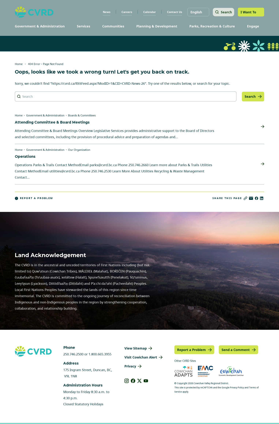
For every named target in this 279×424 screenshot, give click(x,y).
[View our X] (139, 381)
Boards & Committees (82, 115)
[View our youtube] (146, 381)
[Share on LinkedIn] (261, 198)
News (105, 12)
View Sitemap (135, 348)
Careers (126, 12)
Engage (253, 26)
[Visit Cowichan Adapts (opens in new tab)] (183, 371)
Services (83, 26)
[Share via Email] (251, 198)
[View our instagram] (126, 381)
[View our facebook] (133, 381)
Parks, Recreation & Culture (212, 26)
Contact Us (173, 12)
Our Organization (79, 150)
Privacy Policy (237, 387)
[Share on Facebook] (256, 198)
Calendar (148, 12)
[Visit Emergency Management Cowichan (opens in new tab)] (205, 371)
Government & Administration (40, 26)
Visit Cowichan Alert (140, 357)
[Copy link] (245, 198)
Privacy (130, 366)
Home (19, 64)
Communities (113, 26)
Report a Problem (34, 198)
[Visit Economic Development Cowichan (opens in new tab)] (231, 371)
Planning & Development (156, 26)
